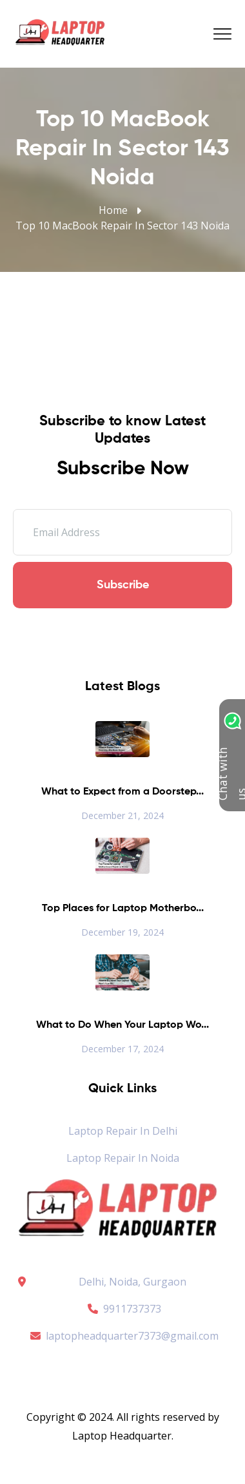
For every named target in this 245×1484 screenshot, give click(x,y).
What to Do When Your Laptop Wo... (122, 1025)
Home (113, 210)
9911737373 (122, 1308)
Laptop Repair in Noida (122, 1158)
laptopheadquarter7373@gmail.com (122, 1336)
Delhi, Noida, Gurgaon (132, 1282)
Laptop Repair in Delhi (122, 1131)
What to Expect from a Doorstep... (122, 792)
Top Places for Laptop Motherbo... (123, 908)
